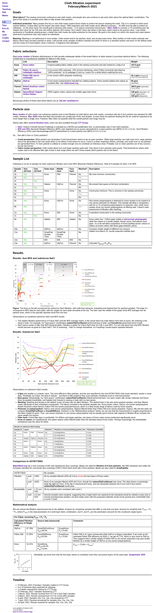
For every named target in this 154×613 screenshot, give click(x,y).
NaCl (20, 127)
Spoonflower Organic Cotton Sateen (32, 93)
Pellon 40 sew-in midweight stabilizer (32, 71)
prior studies (24, 56)
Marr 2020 (112, 28)
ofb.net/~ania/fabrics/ (68, 101)
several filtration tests (39, 123)
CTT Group (83, 123)
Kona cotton (28, 65)
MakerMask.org (20, 466)
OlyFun (26, 81)
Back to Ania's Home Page (22, 612)
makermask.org (71, 83)
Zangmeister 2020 (137, 555)
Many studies (19, 114)
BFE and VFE (24, 129)
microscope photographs (135, 219)
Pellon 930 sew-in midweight (31, 77)
